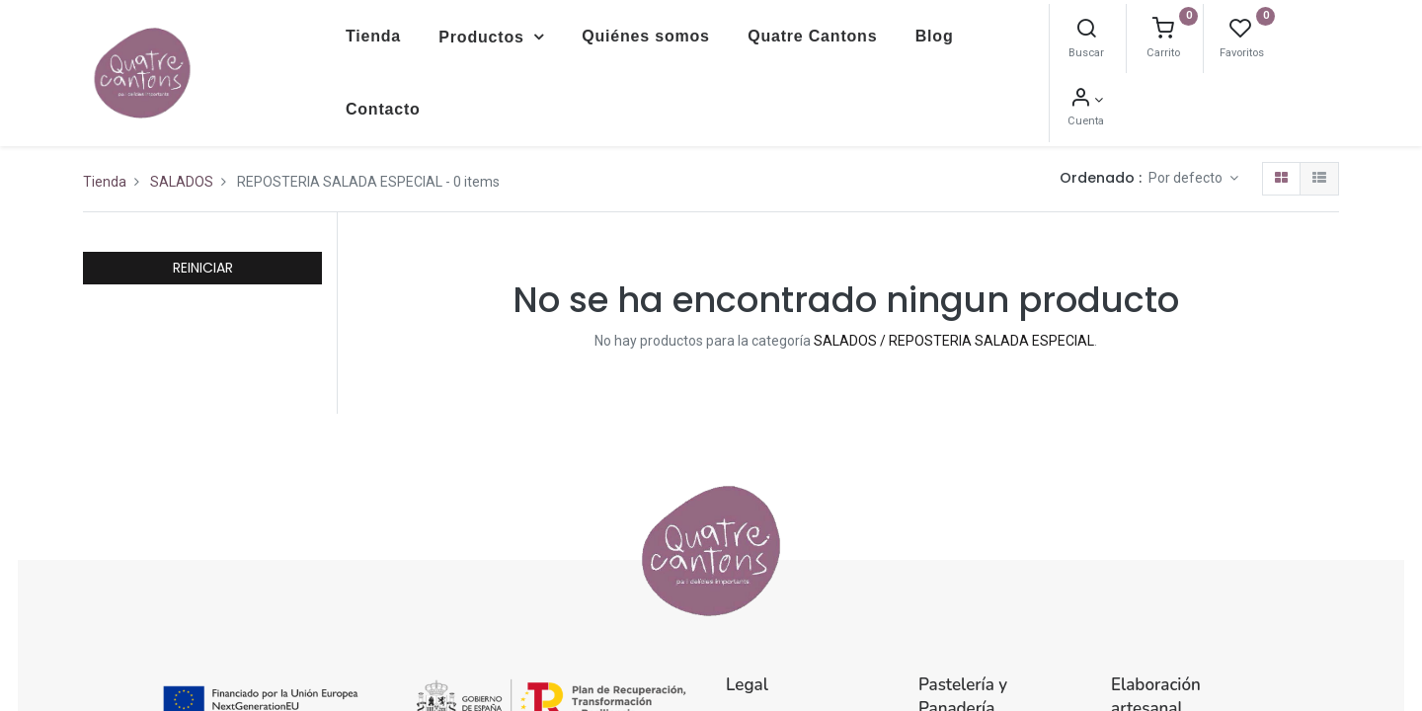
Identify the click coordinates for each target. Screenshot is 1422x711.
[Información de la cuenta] (1086, 100)
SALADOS (181, 182)
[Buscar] (1086, 31)
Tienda (104, 182)
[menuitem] (373, 36)
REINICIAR (203, 267)
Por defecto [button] (1186, 178)
